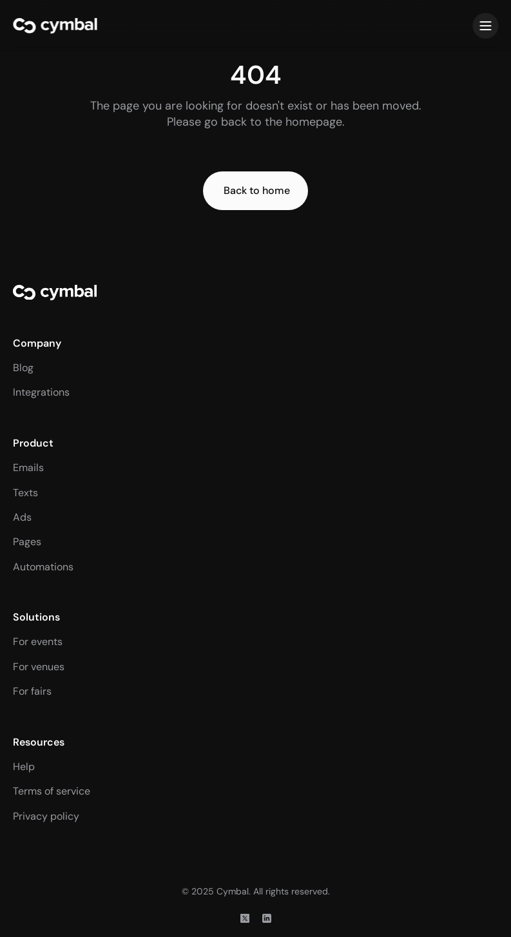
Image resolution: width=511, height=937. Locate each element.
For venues (38, 666)
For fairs (32, 691)
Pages (27, 541)
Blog (23, 367)
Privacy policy (46, 816)
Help (24, 766)
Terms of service (51, 791)
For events (38, 641)
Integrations (41, 392)
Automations (43, 567)
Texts (25, 492)
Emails (28, 467)
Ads (22, 517)
